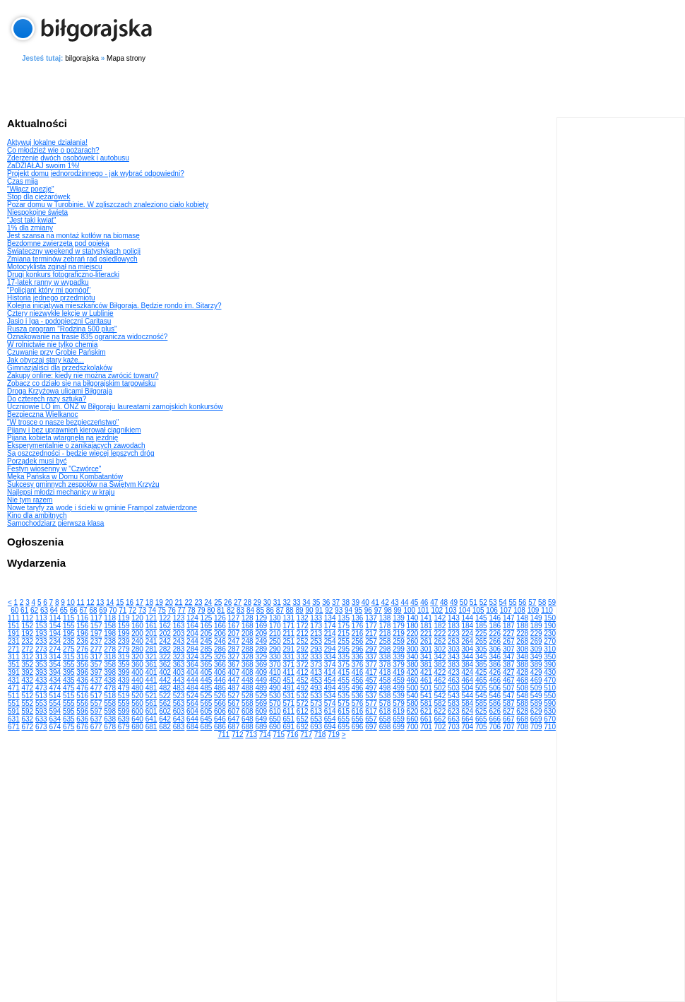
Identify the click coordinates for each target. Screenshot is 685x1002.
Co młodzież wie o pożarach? (53, 150)
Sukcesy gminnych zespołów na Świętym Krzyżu (83, 484)
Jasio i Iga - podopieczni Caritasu (59, 321)
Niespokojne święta (37, 212)
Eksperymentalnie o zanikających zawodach (76, 445)
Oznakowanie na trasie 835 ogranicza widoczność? (87, 337)
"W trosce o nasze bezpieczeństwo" (63, 422)
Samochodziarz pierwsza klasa (55, 523)
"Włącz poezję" (30, 189)
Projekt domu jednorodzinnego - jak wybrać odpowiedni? (95, 173)
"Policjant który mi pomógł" (48, 290)
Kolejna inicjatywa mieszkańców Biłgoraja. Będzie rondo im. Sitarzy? (114, 306)
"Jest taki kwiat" (31, 220)
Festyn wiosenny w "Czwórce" (54, 469)
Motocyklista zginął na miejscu (54, 267)
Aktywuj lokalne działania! (47, 142)
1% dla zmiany (30, 228)
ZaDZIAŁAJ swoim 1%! (43, 166)
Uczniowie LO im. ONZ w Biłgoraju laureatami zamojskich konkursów (115, 407)
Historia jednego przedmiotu (51, 298)
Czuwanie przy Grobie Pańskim (56, 352)
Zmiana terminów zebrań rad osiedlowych (72, 259)
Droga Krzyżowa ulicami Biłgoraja (59, 391)
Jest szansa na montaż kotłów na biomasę (73, 236)
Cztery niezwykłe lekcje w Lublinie (60, 313)
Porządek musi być (36, 461)
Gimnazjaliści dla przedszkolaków (59, 368)
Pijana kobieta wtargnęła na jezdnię (62, 438)
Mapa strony (126, 58)
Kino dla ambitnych (37, 515)
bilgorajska (82, 58)
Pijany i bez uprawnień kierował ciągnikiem (74, 430)
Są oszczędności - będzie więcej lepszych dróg (80, 453)
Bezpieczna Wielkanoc (42, 414)
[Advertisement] (346, 87)
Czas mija (22, 181)
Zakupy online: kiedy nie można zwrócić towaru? (83, 375)
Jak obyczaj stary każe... (45, 360)
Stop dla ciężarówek (39, 197)
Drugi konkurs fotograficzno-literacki (63, 274)
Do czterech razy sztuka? (46, 399)
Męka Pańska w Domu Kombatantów (65, 477)
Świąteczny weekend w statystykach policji (74, 251)
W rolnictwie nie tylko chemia (52, 344)
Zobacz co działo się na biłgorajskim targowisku (81, 383)
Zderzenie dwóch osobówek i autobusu (68, 158)
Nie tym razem (29, 500)
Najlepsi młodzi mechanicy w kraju (60, 492)
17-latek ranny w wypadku (48, 282)
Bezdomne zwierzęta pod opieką (58, 243)
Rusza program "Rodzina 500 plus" (62, 329)
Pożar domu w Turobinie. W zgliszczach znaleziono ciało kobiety (107, 204)
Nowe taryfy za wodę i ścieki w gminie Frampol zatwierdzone (102, 508)
